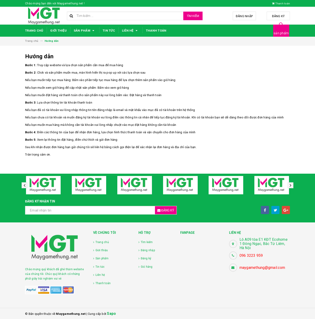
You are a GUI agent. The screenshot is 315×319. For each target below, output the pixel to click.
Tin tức (109, 30)
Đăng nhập (244, 16)
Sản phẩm (85, 30)
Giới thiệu (58, 30)
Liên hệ (130, 30)
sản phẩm (281, 33)
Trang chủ (34, 30)
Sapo (111, 313)
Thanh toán (156, 30)
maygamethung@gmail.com (262, 267)
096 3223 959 (251, 255)
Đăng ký (278, 16)
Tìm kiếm (193, 16)
